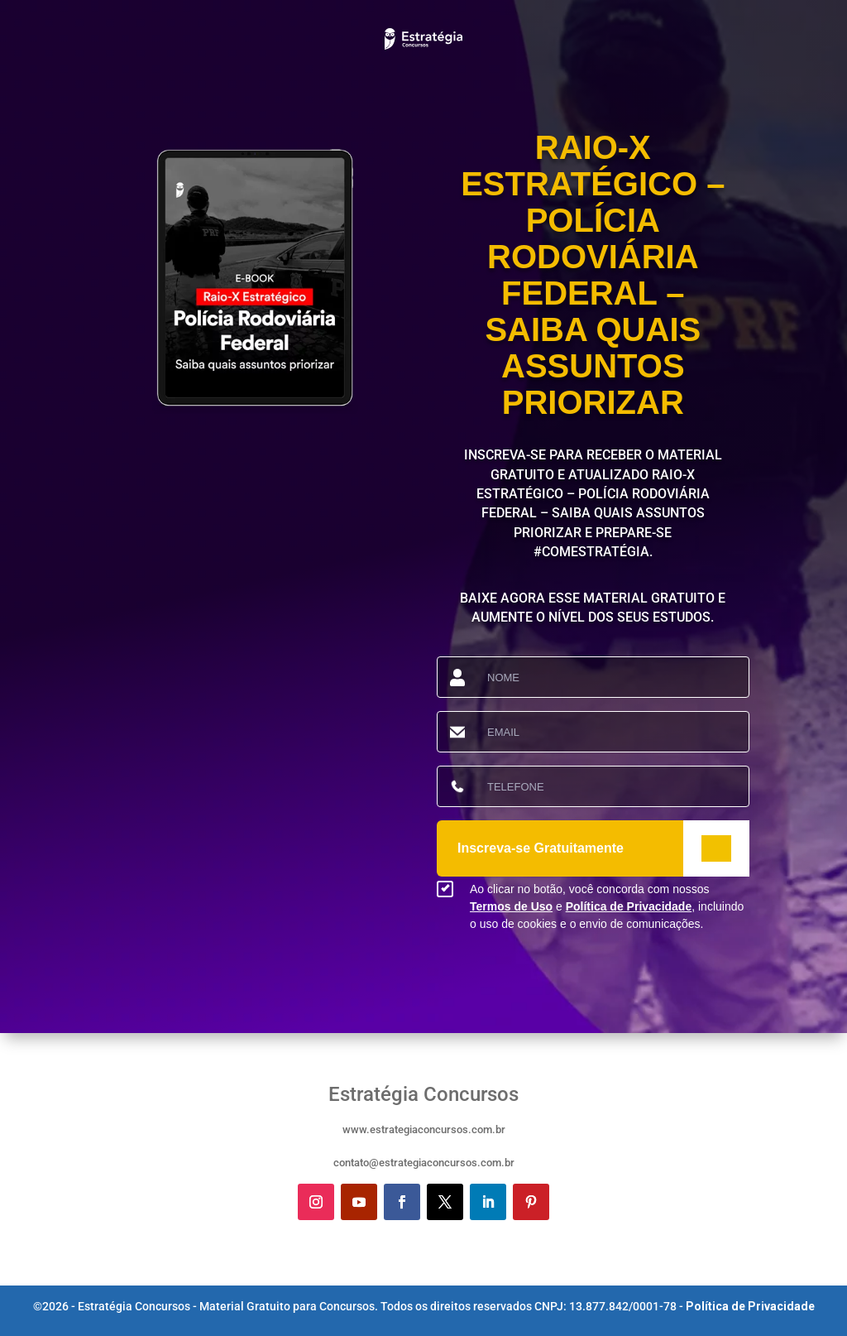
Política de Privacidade (629, 906)
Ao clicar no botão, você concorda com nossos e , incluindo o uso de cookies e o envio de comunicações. (607, 906)
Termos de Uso (511, 906)
